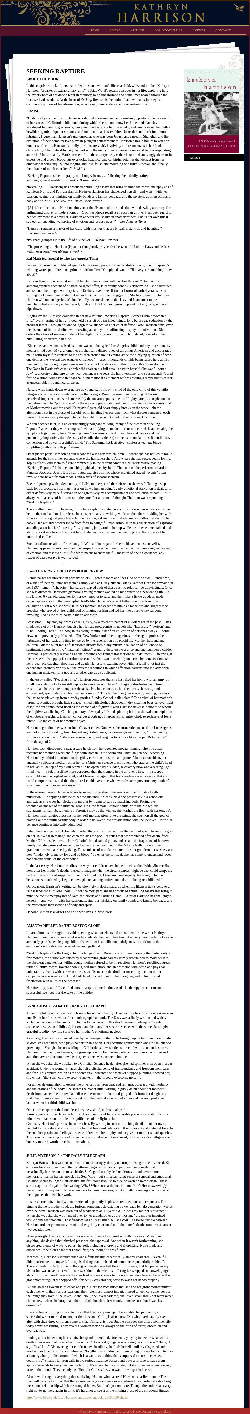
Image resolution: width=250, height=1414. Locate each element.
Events (199, 30)
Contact (223, 30)
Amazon (195, 157)
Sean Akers (163, 1411)
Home (94, 30)
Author (137, 30)
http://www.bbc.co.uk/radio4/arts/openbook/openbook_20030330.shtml (77, 1397)
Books (114, 30)
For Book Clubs (169, 30)
